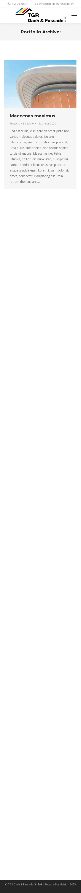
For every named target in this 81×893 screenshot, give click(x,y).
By (28, 123)
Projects (15, 123)
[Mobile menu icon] (74, 15)
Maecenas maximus (32, 115)
